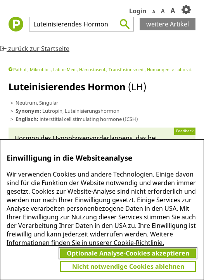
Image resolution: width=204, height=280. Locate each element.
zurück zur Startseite (34, 48)
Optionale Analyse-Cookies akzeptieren (128, 253)
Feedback (185, 130)
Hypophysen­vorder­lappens (93, 138)
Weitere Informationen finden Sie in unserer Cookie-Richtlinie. (90, 238)
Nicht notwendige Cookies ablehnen (128, 266)
